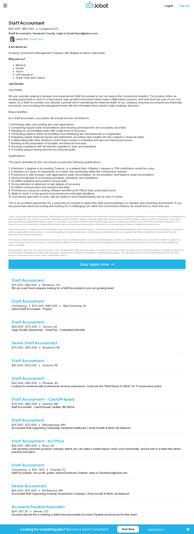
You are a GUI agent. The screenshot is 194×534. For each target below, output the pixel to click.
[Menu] (5, 5)
